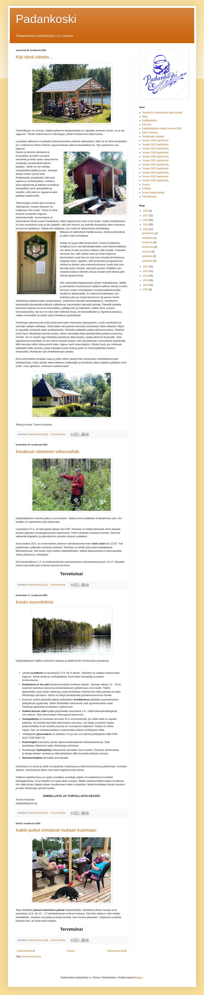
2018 (146, 220)
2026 (146, 289)
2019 (146, 224)
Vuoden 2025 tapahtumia (155, 176)
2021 (146, 266)
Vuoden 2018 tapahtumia (155, 148)
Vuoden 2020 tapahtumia (155, 156)
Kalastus (146, 124)
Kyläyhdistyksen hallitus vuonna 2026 (161, 128)
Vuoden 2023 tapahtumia (155, 168)
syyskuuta (147, 256)
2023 (146, 275)
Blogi (145, 116)
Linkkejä (146, 188)
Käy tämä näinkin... (34, 57)
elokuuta (147, 251)
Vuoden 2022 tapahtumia (155, 164)
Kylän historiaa (150, 132)
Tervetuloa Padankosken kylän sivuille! (162, 112)
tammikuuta (148, 233)
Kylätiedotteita (149, 120)
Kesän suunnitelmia (34, 602)
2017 (146, 215)
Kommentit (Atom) (31, 956)
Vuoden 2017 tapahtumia (155, 144)
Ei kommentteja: (58, 434)
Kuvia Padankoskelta (153, 192)
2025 (146, 285)
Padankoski (46, 18)
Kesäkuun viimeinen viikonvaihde (47, 451)
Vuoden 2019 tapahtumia (155, 152)
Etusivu (71, 950)
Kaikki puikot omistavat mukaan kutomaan (56, 830)
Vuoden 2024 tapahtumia (155, 172)
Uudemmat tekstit (26, 950)
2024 (146, 280)
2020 (146, 229)
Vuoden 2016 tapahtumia (155, 140)
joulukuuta (147, 260)
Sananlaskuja (149, 196)
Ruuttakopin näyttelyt (153, 136)
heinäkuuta (148, 247)
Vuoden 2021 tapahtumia (155, 160)
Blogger (139, 977)
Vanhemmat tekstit (117, 950)
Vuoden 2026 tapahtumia (155, 180)
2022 (146, 271)
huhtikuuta (148, 238)
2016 (146, 210)
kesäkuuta (147, 242)
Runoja (146, 184)
